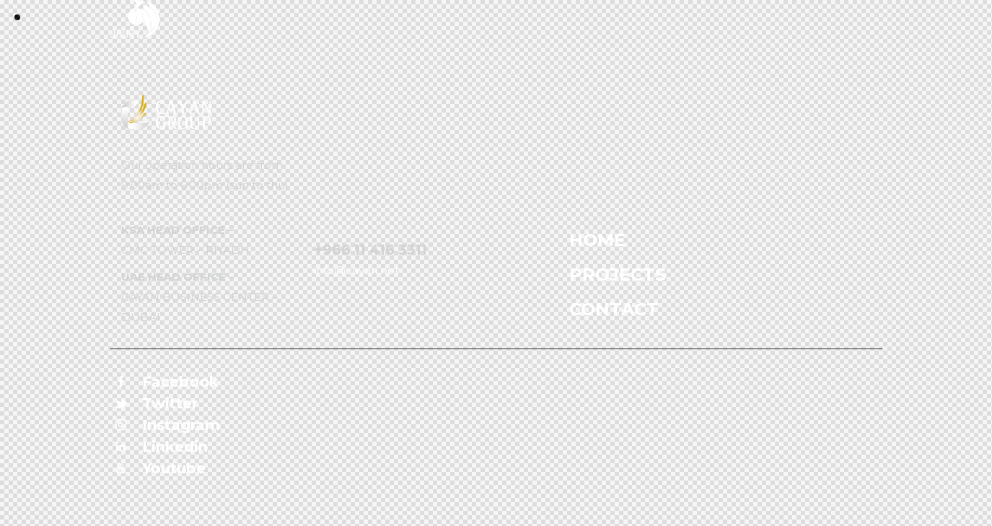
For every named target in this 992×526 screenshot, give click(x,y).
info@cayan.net (356, 270)
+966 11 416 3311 (370, 250)
